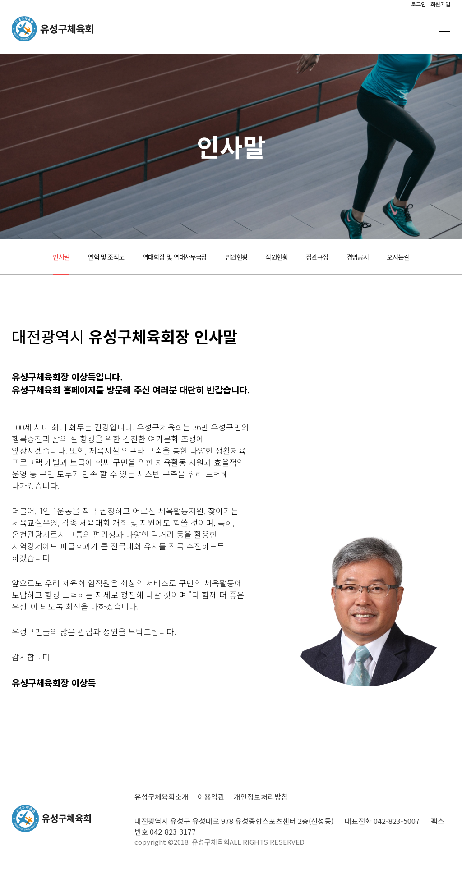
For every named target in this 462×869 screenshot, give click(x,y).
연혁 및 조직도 (93, 257)
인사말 (44, 257)
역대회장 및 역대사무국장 (170, 257)
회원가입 (440, 4)
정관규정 (326, 257)
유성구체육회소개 (161, 796)
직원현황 (282, 257)
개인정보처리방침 (261, 796)
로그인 (418, 4)
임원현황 (238, 257)
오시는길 (414, 257)
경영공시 (370, 257)
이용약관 (211, 796)
